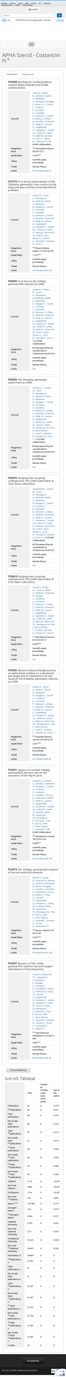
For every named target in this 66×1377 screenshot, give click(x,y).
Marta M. (39, 136)
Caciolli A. (36, 587)
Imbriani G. (41, 1003)
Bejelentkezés (6, 5)
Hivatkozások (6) (43, 759)
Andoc (33, 3)
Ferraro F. (40, 121)
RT (40, 3)
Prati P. (40, 235)
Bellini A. (39, 690)
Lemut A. (40, 425)
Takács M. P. (41, 141)
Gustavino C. (41, 130)
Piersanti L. (40, 821)
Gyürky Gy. (40, 422)
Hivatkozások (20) (44, 270)
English (33, 9)
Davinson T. (41, 116)
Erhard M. (40, 218)
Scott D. (39, 433)
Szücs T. (39, 139)
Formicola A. (41, 798)
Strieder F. (40, 784)
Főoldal (4, 3)
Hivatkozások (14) (44, 858)
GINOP (17, 5)
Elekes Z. (39, 119)
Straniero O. (40, 436)
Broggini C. (40, 207)
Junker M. (41, 133)
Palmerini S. (40, 1011)
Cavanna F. (37, 289)
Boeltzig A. (40, 101)
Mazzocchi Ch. (42, 428)
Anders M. (37, 195)
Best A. (39, 886)
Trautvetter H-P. (42, 926)
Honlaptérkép (33, 1361)
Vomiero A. (40, 1029)
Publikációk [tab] (12, 74)
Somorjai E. (40, 241)
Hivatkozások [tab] (28, 74)
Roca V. (38, 823)
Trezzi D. (36, 93)
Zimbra (12, 3)
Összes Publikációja (18, 1070)
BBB (27, 3)
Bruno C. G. (40, 104)
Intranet (47, 3)
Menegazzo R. (43, 624)
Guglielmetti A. (39, 489)
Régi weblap (28, 5)
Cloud (20, 3)
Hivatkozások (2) (43, 171)
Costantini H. (40, 892)
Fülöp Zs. (40, 124)
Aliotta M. (40, 96)
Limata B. (39, 812)
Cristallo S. (40, 795)
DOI (34, 171)
